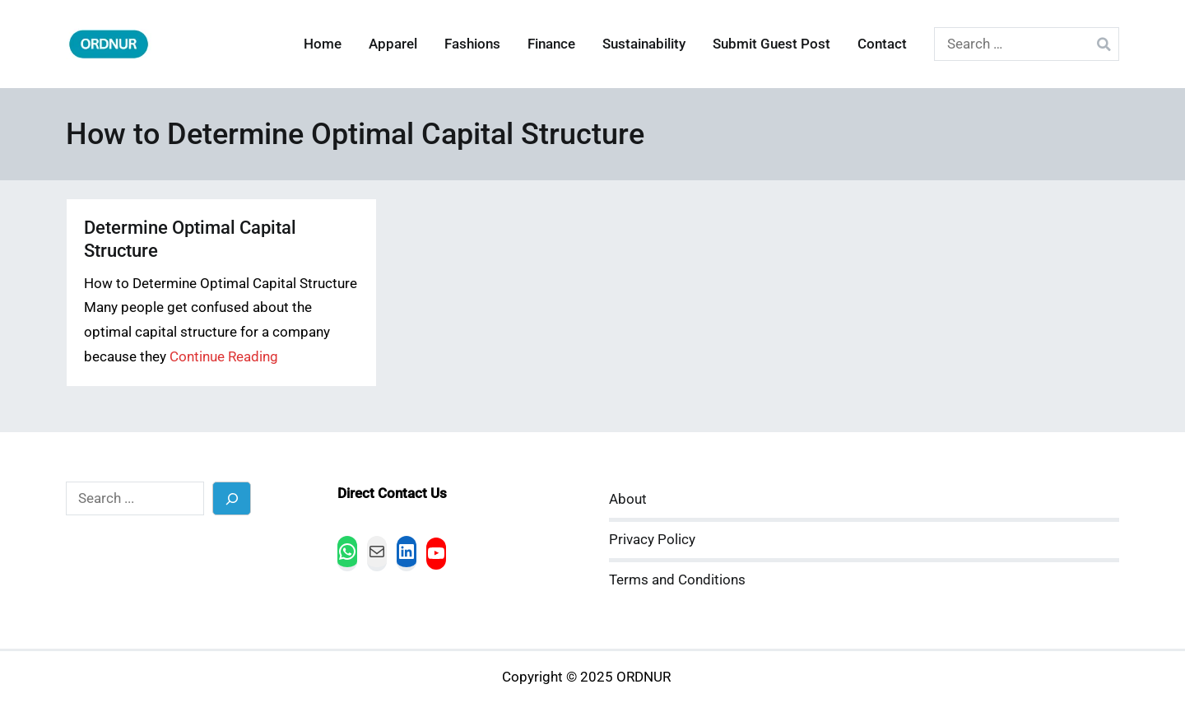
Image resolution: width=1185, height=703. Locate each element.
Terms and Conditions (677, 580)
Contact (882, 44)
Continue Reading (224, 357)
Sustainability (643, 44)
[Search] (231, 498)
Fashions (472, 44)
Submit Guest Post (771, 44)
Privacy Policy (652, 539)
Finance (551, 44)
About (628, 499)
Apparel (393, 44)
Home (323, 44)
